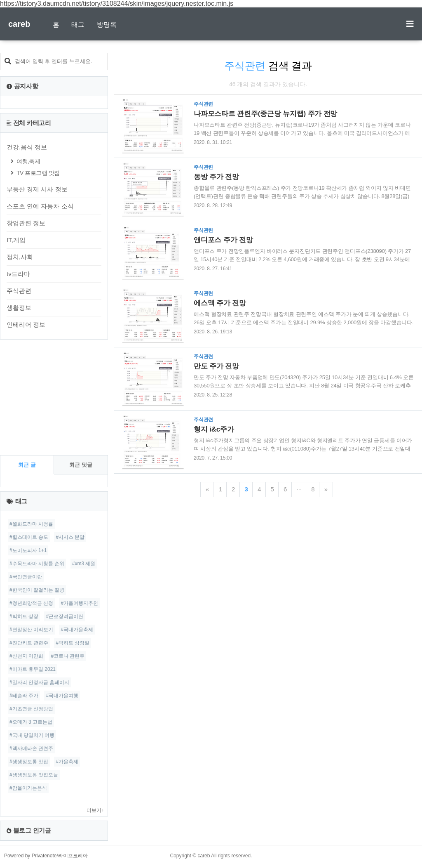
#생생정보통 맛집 (28, 762)
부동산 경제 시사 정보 (37, 189)
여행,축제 (28, 161)
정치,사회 (20, 256)
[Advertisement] (54, 397)
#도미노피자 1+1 (28, 550)
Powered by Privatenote (30, 856)
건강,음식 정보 (27, 147)
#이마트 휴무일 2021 (32, 669)
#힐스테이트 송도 (28, 537)
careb (19, 23)
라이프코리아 (73, 856)
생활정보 (19, 307)
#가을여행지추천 (79, 603)
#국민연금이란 (25, 577)
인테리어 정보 (26, 324)
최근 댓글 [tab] (80, 465)
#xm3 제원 (84, 563)
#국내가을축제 (77, 629)
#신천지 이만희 (26, 656)
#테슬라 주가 (23, 695)
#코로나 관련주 (67, 656)
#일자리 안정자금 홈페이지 (39, 682)
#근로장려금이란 (64, 616)
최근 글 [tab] (27, 465)
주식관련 (19, 290)
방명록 (107, 24)
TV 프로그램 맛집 (38, 173)
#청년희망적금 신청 (31, 603)
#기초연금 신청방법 (31, 709)
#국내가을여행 (62, 695)
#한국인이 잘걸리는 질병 (36, 590)
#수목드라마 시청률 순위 (36, 563)
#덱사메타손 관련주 (31, 748)
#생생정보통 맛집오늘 (33, 775)
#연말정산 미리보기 (31, 629)
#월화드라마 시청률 (31, 524)
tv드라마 (18, 273)
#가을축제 (67, 762)
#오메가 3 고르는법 (30, 722)
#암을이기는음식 (28, 788)
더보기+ (95, 810)
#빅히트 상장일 (72, 643)
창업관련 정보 (26, 223)
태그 (77, 24)
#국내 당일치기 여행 (31, 735)
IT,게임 (16, 239)
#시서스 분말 (70, 537)
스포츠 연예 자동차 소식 (40, 206)
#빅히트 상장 (23, 616)
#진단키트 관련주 (28, 643)
